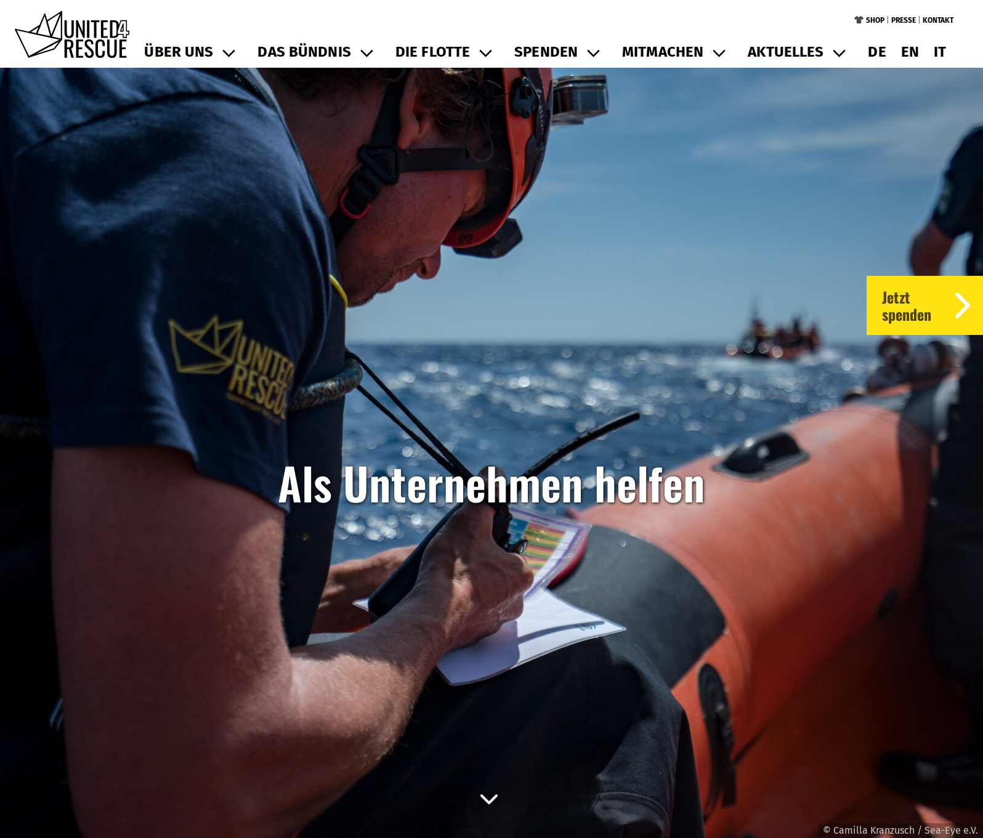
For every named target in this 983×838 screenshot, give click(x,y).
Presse (903, 20)
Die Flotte (432, 51)
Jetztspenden (932, 305)
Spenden (546, 51)
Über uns (178, 51)
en (910, 51)
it (940, 51)
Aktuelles (785, 51)
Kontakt (938, 20)
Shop (875, 20)
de (877, 51)
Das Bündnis (303, 51)
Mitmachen (662, 51)
